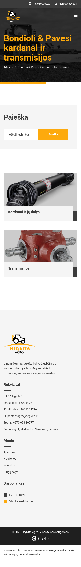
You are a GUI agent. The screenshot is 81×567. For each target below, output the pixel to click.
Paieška (53, 134)
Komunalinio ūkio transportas (19, 550)
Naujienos (10, 458)
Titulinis (8, 67)
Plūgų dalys (11, 472)
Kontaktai (10, 465)
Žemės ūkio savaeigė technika (50, 550)
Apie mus (9, 452)
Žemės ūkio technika (29, 554)
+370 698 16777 (23, 422)
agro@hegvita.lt (27, 416)
